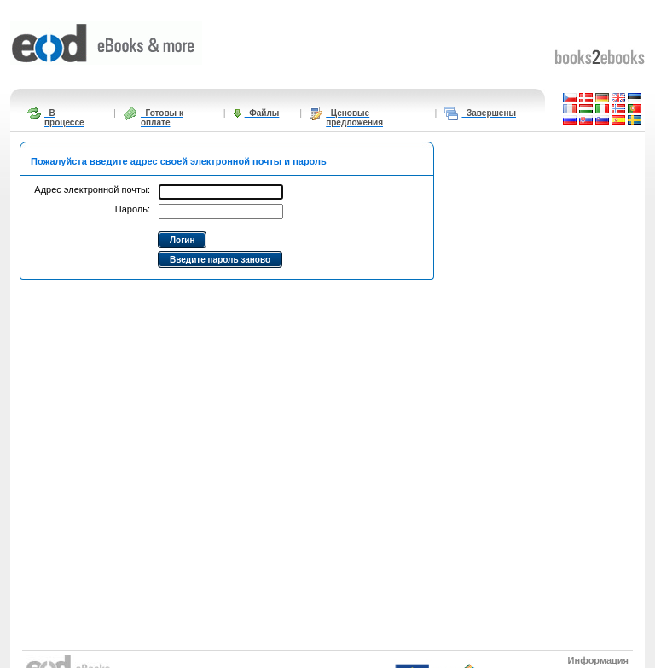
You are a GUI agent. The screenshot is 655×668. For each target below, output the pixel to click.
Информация (598, 660)
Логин (182, 240)
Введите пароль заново (220, 259)
